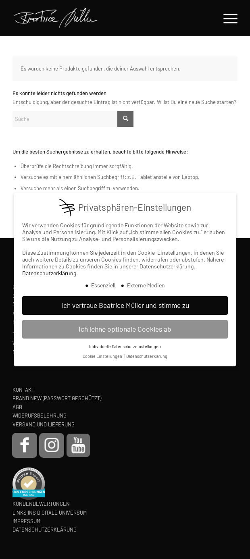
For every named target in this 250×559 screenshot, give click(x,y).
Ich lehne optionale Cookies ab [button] (125, 328)
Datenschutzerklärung (49, 272)
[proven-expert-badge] (28, 484)
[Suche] (72, 119)
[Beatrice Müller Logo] (96, 18)
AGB (17, 407)
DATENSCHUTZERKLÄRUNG (44, 529)
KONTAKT (23, 390)
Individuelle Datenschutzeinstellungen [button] (125, 346)
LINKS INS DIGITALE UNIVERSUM (49, 512)
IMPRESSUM (26, 521)
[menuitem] (226, 18)
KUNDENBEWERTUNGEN (41, 504)
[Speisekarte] (226, 18)
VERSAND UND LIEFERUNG (43, 424)
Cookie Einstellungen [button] (103, 356)
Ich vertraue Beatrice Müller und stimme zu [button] (125, 304)
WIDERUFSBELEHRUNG (39, 415)
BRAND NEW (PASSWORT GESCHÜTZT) (56, 398)
